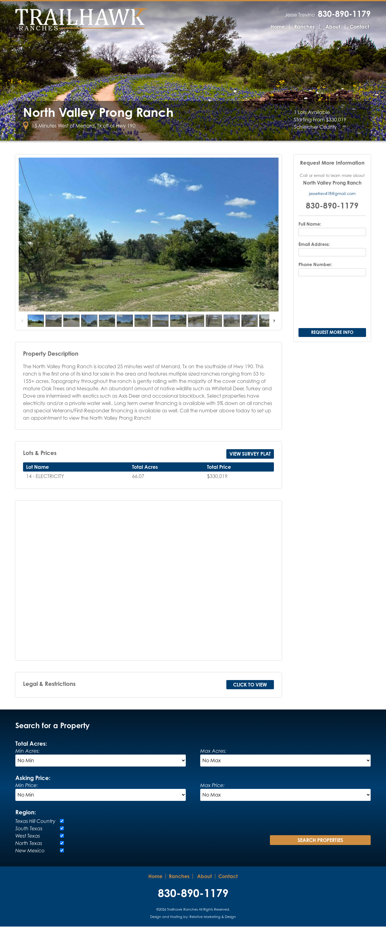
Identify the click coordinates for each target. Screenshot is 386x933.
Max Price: (212, 792)
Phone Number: (315, 270)
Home (278, 27)
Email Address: (314, 250)
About (333, 27)
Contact (359, 27)
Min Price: (26, 792)
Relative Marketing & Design (212, 923)
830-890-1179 (344, 14)
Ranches (304, 27)
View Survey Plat (250, 460)
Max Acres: (213, 757)
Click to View (250, 691)
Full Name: (309, 230)
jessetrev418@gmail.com (332, 199)
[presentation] (332, 309)
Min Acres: (27, 757)
